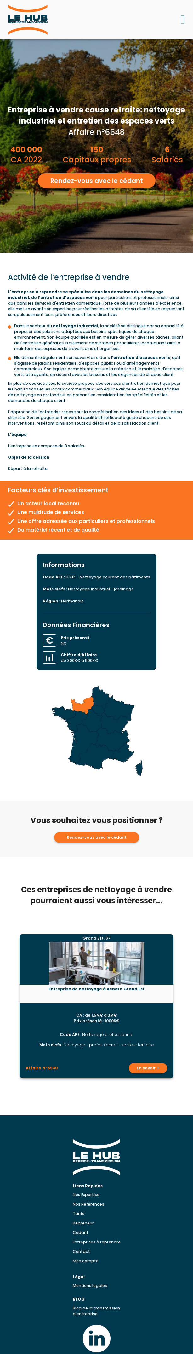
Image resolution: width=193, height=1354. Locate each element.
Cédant (80, 1232)
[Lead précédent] (12, 1006)
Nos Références (88, 1204)
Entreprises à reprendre (97, 1242)
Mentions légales (90, 1285)
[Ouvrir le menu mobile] (182, 19)
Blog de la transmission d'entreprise (96, 1310)
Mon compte (86, 1261)
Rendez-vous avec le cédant (96, 180)
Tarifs (78, 1213)
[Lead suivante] (181, 1006)
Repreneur (83, 1223)
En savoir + (148, 1068)
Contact (81, 1251)
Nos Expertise (86, 1194)
